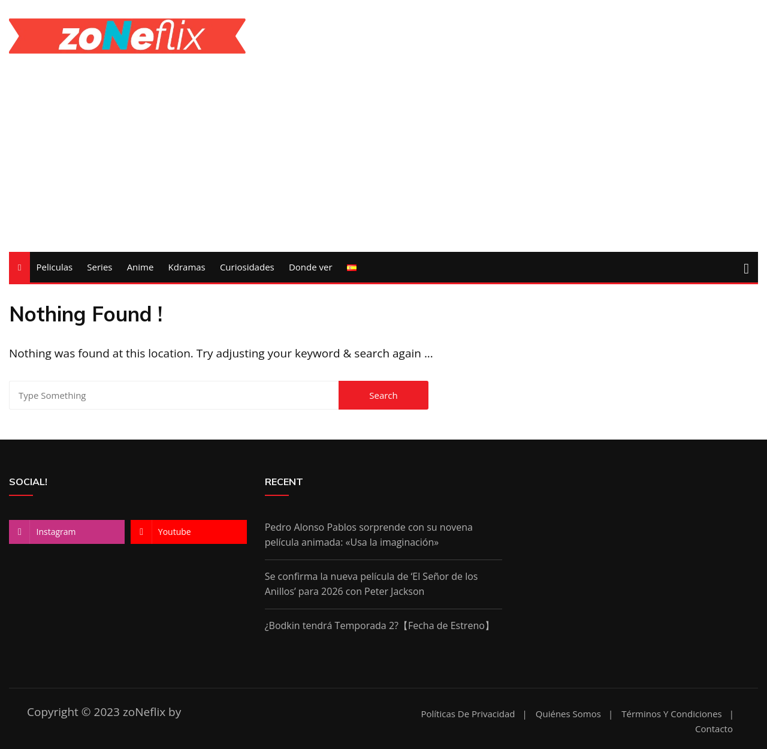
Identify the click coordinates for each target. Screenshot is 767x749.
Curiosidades (247, 267)
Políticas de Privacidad (468, 713)
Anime (140, 267)
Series (99, 267)
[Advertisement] (128, 144)
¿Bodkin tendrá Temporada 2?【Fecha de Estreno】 (379, 625)
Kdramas (187, 267)
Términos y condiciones (671, 713)
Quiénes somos (568, 713)
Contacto (714, 728)
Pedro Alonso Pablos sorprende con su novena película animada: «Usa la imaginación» (369, 535)
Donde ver (311, 267)
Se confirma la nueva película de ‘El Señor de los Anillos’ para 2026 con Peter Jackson (371, 584)
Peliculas (54, 267)
